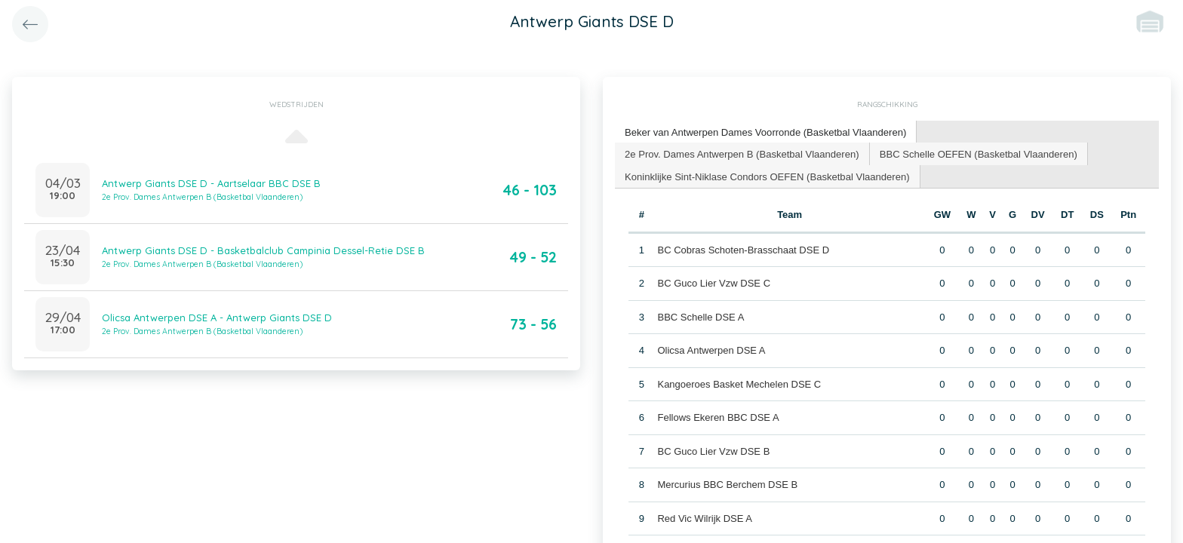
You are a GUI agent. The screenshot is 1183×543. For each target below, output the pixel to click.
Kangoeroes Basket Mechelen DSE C (739, 383)
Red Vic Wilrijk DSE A (704, 517)
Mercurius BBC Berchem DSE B (727, 484)
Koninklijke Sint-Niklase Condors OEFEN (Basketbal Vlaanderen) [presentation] (766, 175)
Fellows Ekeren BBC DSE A (718, 417)
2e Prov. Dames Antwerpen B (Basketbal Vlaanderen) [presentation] (741, 152)
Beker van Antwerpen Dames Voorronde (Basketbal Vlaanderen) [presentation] (765, 131)
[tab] (765, 132)
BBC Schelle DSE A (700, 316)
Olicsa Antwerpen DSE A (711, 350)
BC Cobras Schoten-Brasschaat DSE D (743, 249)
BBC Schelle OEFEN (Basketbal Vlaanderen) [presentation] (976, 152)
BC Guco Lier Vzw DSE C (713, 283)
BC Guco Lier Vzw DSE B (713, 450)
